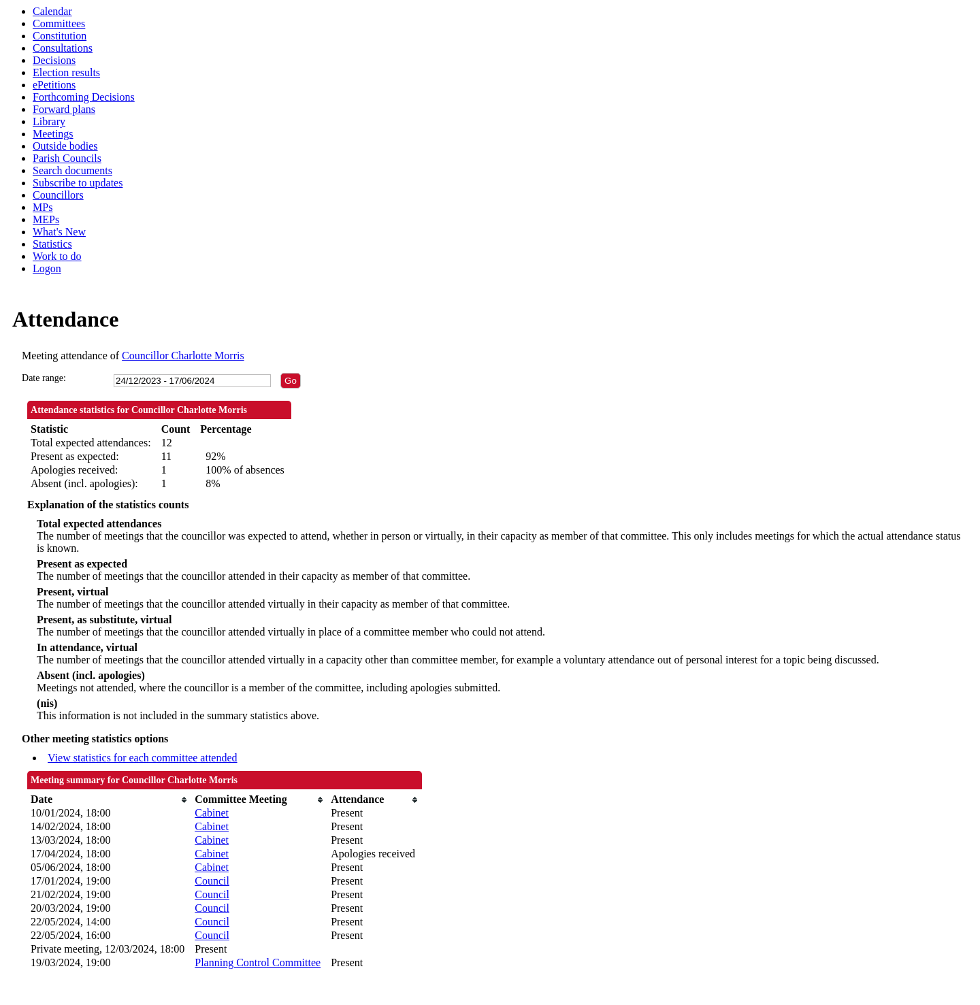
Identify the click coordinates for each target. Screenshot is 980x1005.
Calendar (52, 11)
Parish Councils (67, 158)
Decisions (54, 60)
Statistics (52, 244)
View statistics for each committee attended (143, 757)
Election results (66, 72)
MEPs (46, 219)
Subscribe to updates (77, 182)
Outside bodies (65, 146)
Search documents (72, 170)
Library (49, 121)
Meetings (53, 133)
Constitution (59, 36)
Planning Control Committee (258, 962)
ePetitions (54, 84)
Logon (47, 268)
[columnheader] (109, 799)
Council (212, 881)
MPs (42, 207)
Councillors (58, 195)
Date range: (44, 378)
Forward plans (64, 109)
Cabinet (212, 813)
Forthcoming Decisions (84, 97)
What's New (59, 231)
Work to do (57, 256)
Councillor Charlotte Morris (183, 355)
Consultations (63, 48)
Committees (59, 23)
